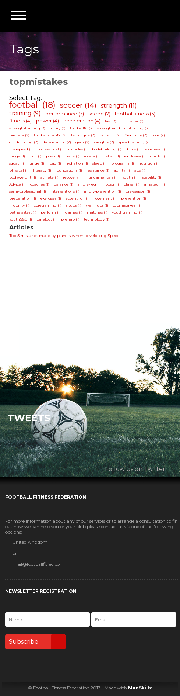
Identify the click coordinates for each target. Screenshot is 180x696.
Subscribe (37, 641)
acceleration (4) (81, 121)
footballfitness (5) (135, 114)
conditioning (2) (23, 142)
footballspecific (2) (50, 135)
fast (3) (110, 121)
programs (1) (122, 163)
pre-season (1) (138, 191)
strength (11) (119, 105)
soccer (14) (78, 105)
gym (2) (82, 142)
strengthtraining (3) (27, 128)
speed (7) (99, 114)
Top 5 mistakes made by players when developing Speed (64, 235)
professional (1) (50, 149)
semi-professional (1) (27, 191)
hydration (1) (77, 163)
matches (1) (97, 212)
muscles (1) (78, 149)
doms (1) (133, 149)
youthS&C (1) (20, 219)
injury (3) (58, 128)
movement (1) (104, 198)
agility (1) (122, 170)
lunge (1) (36, 163)
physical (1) (19, 170)
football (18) (32, 105)
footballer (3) (132, 121)
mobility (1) (19, 205)
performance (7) (64, 114)
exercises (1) (50, 198)
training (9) (25, 113)
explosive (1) (135, 156)
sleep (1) (99, 163)
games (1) (73, 212)
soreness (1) (155, 149)
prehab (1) (70, 219)
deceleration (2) (57, 142)
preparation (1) (22, 198)
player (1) (131, 184)
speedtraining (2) (134, 142)
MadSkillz (140, 687)
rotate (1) (92, 156)
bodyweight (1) (22, 177)
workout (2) (110, 135)
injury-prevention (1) (102, 191)
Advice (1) (17, 184)
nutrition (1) (149, 163)
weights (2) (104, 142)
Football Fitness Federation (164, 16)
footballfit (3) (81, 128)
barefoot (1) (46, 219)
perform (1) (51, 212)
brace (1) (72, 156)
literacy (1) (42, 170)
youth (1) (130, 177)
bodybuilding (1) (106, 149)
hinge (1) (17, 156)
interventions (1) (65, 191)
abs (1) (139, 170)
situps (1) (73, 205)
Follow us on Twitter (135, 468)
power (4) (47, 121)
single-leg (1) (89, 184)
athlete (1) (49, 177)
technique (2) (83, 135)
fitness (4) (20, 121)
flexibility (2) (136, 135)
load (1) (55, 163)
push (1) (53, 156)
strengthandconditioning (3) (123, 128)
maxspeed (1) (21, 149)
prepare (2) (19, 135)
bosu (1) (112, 184)
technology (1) (96, 219)
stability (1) (151, 177)
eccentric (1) (76, 198)
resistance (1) (98, 170)
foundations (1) (69, 170)
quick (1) (157, 156)
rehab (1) (112, 156)
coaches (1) (39, 184)
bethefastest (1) (22, 212)
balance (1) (63, 184)
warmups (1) (97, 205)
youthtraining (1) (127, 212)
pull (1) (35, 156)
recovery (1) (73, 177)
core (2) (158, 135)
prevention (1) (133, 198)
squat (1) (16, 163)
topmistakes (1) (126, 205)
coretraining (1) (47, 205)
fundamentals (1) (102, 177)
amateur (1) (154, 184)
